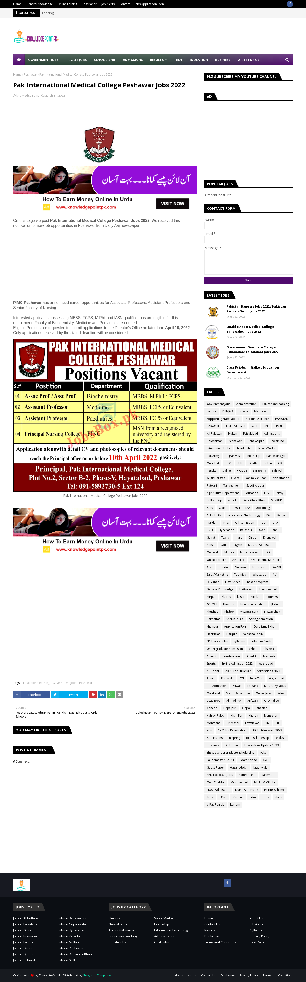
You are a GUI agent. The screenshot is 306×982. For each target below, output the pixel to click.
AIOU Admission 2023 (267, 730)
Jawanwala (260, 767)
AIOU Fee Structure (238, 671)
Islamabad (261, 411)
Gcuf (224, 545)
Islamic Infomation (252, 604)
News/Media (266, 448)
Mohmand (214, 723)
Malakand (213, 693)
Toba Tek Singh (261, 641)
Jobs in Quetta (23, 954)
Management (231, 485)
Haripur (231, 634)
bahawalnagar (276, 456)
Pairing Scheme (274, 790)
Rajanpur (246, 530)
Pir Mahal (233, 723)
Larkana (252, 686)
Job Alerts (108, 4)
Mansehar (271, 715)
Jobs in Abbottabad (27, 918)
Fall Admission (244, 523)
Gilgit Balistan (216, 478)
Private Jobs (117, 942)
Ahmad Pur (233, 701)
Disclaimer (211, 936)
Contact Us (212, 924)
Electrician (213, 634)
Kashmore (268, 775)
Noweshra (259, 567)
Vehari (253, 649)
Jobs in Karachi (69, 936)
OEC (268, 552)
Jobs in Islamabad (26, 936)
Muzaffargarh (249, 612)
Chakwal (269, 649)
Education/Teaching (36, 683)
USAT (223, 797)
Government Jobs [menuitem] (43, 59)
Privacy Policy (259, 936)
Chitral (252, 537)
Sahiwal (277, 471)
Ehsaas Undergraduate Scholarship (230, 753)
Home (17, 4)
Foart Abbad (248, 760)
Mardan (212, 523)
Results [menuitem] (157, 59)
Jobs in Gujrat (23, 930)
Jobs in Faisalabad (26, 924)
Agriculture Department (223, 493)
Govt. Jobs (161, 942)
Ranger (282, 515)
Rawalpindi (277, 441)
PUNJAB (227, 411)
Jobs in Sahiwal (24, 960)
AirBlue (255, 597)
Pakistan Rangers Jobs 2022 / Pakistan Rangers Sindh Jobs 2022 (256, 308)
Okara (235, 478)
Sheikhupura (234, 619)
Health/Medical (235, 426)
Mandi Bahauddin (238, 693)
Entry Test (256, 678)
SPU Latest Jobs (217, 641)
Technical (240, 574)
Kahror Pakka (216, 715)
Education (251, 493)
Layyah (237, 545)
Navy (280, 493)
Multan (232, 434)
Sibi (267, 723)
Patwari (212, 485)
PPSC (228, 463)
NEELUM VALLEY (264, 782)
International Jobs (219, 448)
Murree (229, 552)
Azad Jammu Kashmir (265, 560)
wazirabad (266, 664)
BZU (210, 530)
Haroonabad (268, 589)
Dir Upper (231, 745)
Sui (277, 723)
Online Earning (67, 4)
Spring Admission (261, 619)
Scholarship (244, 448)
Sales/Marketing (217, 574)
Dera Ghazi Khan (254, 500)
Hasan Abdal (238, 767)
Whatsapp (260, 574)
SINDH (279, 426)
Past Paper (89, 4)
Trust (210, 797)
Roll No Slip (214, 500)
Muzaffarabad (249, 552)
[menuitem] (19, 59)
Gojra (246, 708)
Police (268, 463)
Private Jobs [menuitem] (76, 59)
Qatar (223, 508)
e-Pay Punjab (215, 804)
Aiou (210, 508)
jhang (238, 537)
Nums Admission (246, 790)
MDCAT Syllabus (275, 686)
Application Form (236, 626)
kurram (235, 804)
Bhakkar (280, 738)
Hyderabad (226, 530)
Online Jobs (263, 693)
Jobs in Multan (69, 942)
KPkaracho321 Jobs (220, 775)
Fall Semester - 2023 (220, 760)
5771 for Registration (232, 730)
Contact (124, 4)
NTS (226, 523)
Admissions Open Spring (223, 738)
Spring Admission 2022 (237, 664)
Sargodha (259, 471)
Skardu (226, 597)
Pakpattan (213, 619)
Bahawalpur (256, 441)
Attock (232, 500)
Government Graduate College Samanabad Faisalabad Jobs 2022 (252, 349)
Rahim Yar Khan (256, 478)
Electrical (115, 918)
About (192, 975)
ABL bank (213, 671)
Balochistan (215, 441)
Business (213, 745)
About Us (256, 918)
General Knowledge (39, 4)
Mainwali (269, 656)
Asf (275, 574)
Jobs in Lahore (23, 942)
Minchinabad (239, 782)
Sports (211, 664)
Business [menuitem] (222, 59)
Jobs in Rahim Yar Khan (75, 954)
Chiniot (211, 656)
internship (253, 456)
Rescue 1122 (241, 508)
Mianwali (213, 552)
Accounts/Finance (257, 419)
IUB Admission (217, 686)
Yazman (238, 797)
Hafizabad (246, 589)
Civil (209, 567)
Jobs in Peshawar (71, 948)
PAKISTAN (281, 419)
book (265, 797)
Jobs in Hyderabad (72, 930)
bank (254, 426)
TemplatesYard (49, 975)
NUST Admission (218, 790)
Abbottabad (281, 478)
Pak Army (213, 456)
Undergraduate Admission (225, 649)
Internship (161, 924)
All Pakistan (214, 434)
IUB (240, 463)
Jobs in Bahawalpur (73, 918)
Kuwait (237, 686)
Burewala (227, 678)
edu (209, 730)
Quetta (253, 463)
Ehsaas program (257, 582)
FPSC (267, 493)
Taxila (225, 537)
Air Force (238, 560)
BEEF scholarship (257, 738)
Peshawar (30, 75)
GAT (266, 760)
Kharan (253, 715)
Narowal (240, 567)
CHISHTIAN (214, 515)
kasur (241, 597)
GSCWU (212, 604)
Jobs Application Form (150, 4)
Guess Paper (215, 767)
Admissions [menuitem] (133, 59)
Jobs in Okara (23, 948)
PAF (268, 515)
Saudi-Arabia (255, 485)
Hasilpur (229, 604)
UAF (275, 523)
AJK (280, 463)
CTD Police (271, 701)
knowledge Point (27, 96)
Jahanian (261, 708)
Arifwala (252, 701)
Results (211, 471)
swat (261, 530)
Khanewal (269, 537)
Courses (272, 597)
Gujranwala (233, 456)
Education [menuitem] (198, 59)
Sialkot (226, 471)
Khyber (229, 612)
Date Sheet (232, 582)
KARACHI (213, 426)
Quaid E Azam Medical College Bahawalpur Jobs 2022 (250, 329)
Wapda (242, 471)
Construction (231, 656)
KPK (266, 426)
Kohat (211, 545)
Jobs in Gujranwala (72, 924)
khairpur (212, 626)
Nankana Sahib (253, 634)
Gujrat (211, 537)
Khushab (213, 612)
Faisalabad (250, 434)
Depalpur (229, 708)
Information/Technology (244, 515)
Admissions (272, 434)
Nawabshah (272, 612)
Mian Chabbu (216, 782)
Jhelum (275, 604)
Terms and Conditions (220, 942)
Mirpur (211, 597)
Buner (211, 678)
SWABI (276, 567)
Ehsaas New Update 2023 (261, 745)
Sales (280, 693)
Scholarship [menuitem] (105, 59)
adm (253, 797)
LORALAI (251, 656)
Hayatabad (276, 678)
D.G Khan (213, 582)
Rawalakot (252, 723)
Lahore (211, 411)
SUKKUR (276, 500)
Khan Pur (237, 715)
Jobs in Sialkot (69, 960)
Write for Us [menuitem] (248, 59)
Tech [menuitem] (178, 59)
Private (243, 411)
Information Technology (171, 930)
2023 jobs (213, 701)
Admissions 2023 (268, 671)
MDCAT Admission (260, 545)
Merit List (213, 463)
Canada (212, 708)
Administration (246, 404)
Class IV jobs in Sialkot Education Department (252, 369)
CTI (242, 678)
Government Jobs (64, 683)
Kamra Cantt (247, 775)
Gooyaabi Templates (97, 975)
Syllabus (239, 641)
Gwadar (223, 567)
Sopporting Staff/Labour (223, 419)
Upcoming (263, 508)
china (278, 797)
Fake (263, 753)
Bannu (275, 530)
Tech (263, 523)
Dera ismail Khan (265, 626)
